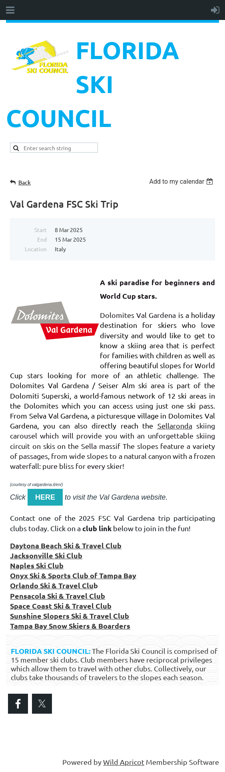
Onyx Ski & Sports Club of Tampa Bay (73, 575)
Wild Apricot (123, 762)
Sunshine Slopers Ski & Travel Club (69, 615)
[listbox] (182, 182)
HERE (45, 497)
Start (40, 229)
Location (36, 248)
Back (24, 182)
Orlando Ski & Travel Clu (52, 585)
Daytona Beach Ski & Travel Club (65, 545)
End (42, 239)
